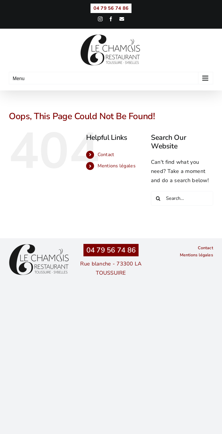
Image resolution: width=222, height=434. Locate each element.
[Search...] (182, 198)
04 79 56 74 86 (111, 250)
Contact (106, 154)
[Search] (158, 198)
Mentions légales (117, 166)
